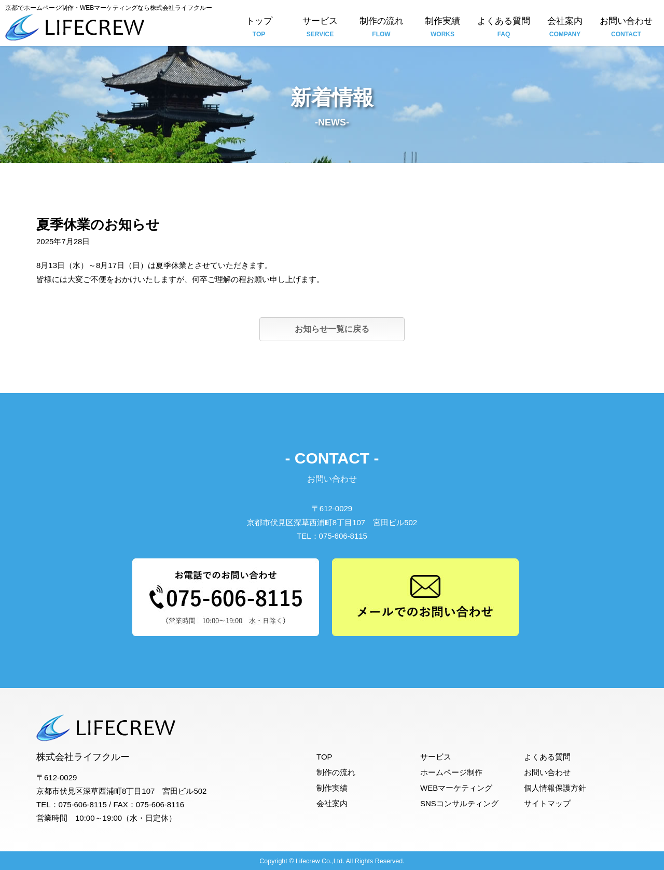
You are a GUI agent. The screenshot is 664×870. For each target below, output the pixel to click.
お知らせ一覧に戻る (332, 329)
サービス (320, 28)
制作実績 (442, 28)
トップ (258, 28)
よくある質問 (503, 28)
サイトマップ (547, 803)
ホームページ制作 (451, 772)
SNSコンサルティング (459, 803)
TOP (324, 756)
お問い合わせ (626, 28)
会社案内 (565, 28)
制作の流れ (381, 28)
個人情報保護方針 (555, 787)
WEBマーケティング (456, 787)
